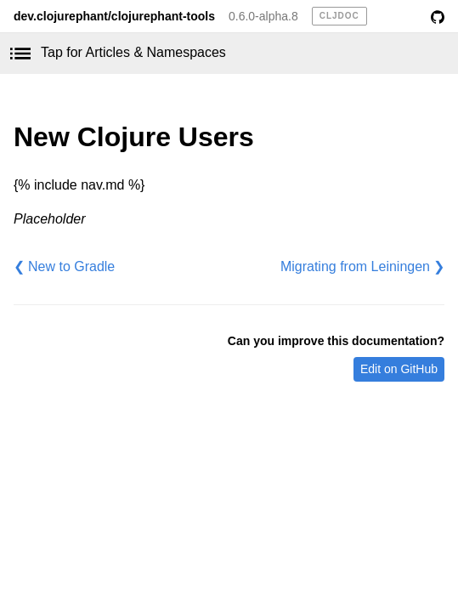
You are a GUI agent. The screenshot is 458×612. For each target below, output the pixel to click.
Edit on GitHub (399, 369)
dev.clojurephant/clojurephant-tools (114, 16)
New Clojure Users (134, 137)
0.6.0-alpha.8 (263, 16)
